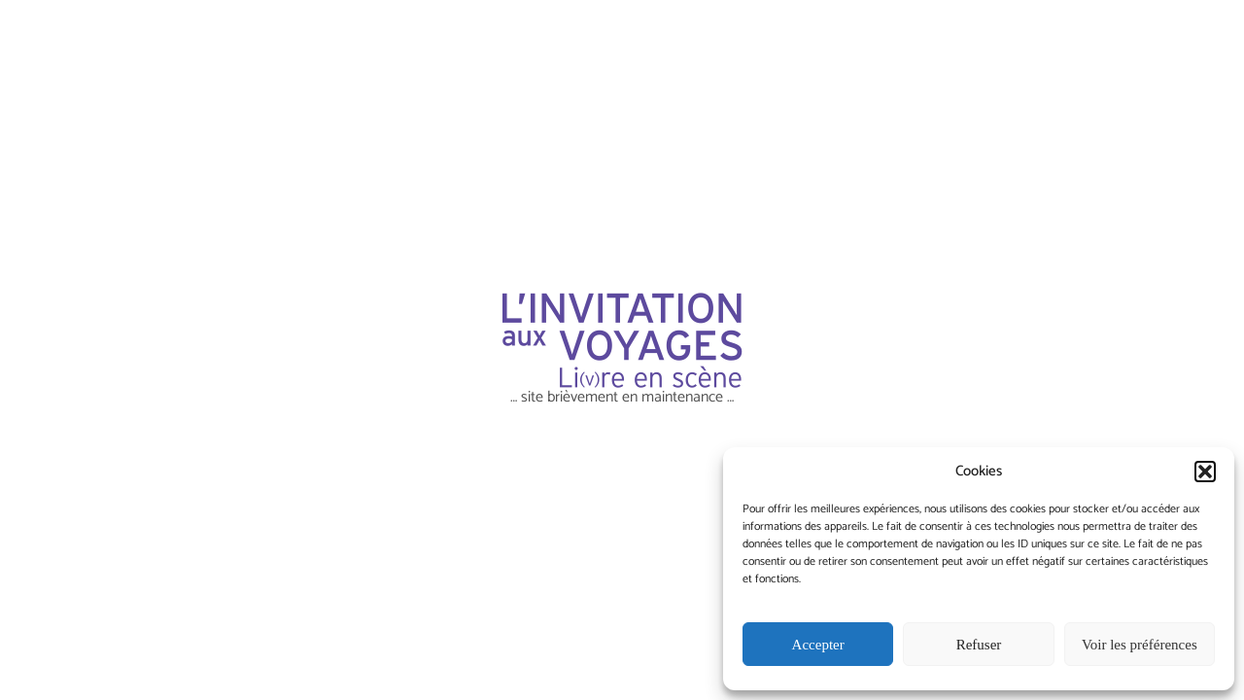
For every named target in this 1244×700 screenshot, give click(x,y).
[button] (1205, 471)
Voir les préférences (1139, 644)
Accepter (818, 644)
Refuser (979, 644)
